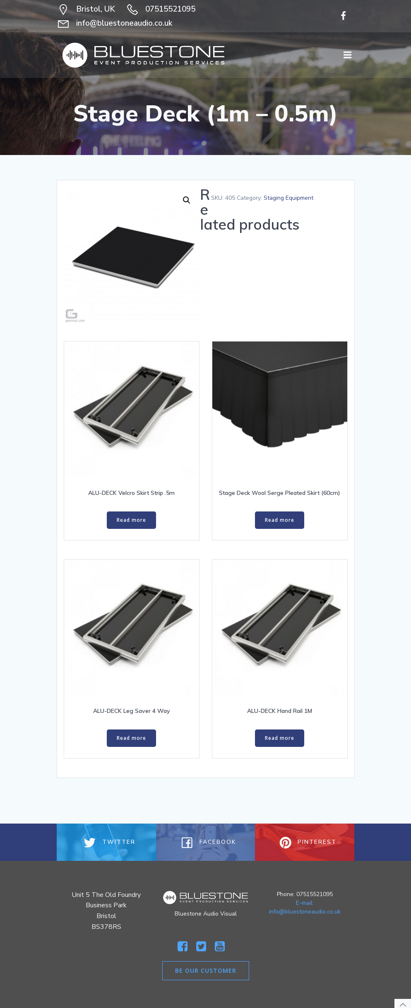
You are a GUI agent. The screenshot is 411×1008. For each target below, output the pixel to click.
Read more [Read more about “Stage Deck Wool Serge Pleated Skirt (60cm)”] (279, 519)
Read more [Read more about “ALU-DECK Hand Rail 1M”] (279, 737)
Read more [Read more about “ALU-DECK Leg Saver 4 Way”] (131, 737)
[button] (186, 200)
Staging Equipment (288, 198)
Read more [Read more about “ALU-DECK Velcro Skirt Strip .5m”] (131, 519)
